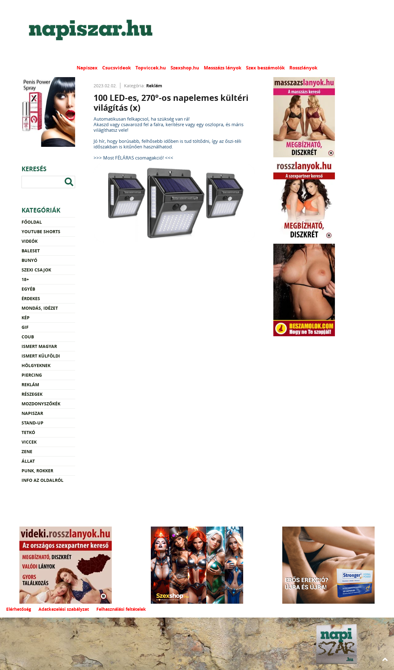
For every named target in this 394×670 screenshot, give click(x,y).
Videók (30, 241)
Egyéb (28, 289)
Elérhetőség (18, 609)
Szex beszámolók (265, 67)
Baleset (31, 251)
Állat (28, 461)
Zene (27, 451)
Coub (28, 337)
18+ (25, 279)
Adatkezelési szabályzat (63, 609)
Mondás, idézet (40, 308)
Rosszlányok (303, 67)
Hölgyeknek (36, 365)
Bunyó (29, 260)
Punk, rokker (37, 471)
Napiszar (32, 413)
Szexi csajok (36, 270)
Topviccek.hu (150, 67)
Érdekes (31, 298)
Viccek (29, 442)
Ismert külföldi (41, 356)
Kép (26, 318)
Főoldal (32, 222)
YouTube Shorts (41, 231)
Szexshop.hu (185, 67)
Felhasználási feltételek (121, 609)
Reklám (30, 384)
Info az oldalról (42, 480)
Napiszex (87, 67)
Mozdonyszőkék (41, 404)
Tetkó (28, 432)
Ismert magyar (39, 346)
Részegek (32, 394)
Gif (25, 327)
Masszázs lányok (222, 67)
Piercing (32, 375)
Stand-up (32, 423)
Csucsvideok (116, 67)
